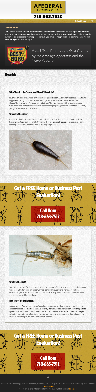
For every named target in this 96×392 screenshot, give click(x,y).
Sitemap (73, 389)
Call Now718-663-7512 (48, 213)
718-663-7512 (48, 386)
